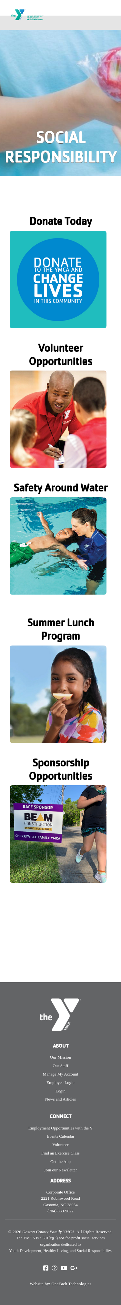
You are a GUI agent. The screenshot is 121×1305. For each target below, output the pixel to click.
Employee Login (60, 1082)
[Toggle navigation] (112, 22)
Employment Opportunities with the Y (60, 1128)
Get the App (60, 1161)
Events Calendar (61, 1136)
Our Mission (60, 1057)
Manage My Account (60, 1074)
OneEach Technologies (71, 1283)
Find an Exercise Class (60, 1153)
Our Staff (60, 1065)
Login (60, 1091)
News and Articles (60, 1099)
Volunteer (60, 1144)
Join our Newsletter (60, 1170)
